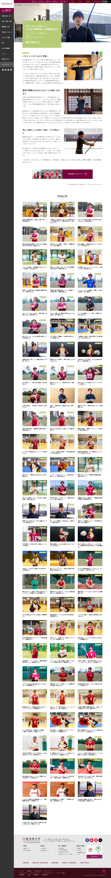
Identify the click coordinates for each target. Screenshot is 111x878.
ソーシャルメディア (48, 872)
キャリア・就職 (5, 37)
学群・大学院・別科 (7, 21)
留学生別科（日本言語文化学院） (63, 849)
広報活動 (42, 845)
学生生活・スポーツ (7, 32)
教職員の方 (36, 874)
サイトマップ (48, 871)
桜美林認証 (45, 874)
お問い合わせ (38, 871)
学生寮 (79, 850)
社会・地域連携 (5, 48)
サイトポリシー (23, 872)
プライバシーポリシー (35, 872)
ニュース (4, 53)
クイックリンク (5, 64)
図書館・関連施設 (81, 845)
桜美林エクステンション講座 (65, 854)
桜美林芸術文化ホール (81, 853)
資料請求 (29, 871)
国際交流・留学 (5, 26)
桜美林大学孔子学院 (63, 852)
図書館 (79, 848)
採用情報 (22, 874)
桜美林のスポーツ (45, 850)
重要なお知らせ (5, 59)
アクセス (22, 871)
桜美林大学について (7, 16)
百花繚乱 (19, 4)
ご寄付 (28, 874)
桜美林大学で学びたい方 (8, 10)
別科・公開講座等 (62, 845)
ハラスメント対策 (61, 872)
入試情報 (25, 845)
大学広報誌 (43, 848)
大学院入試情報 (27, 850)
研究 (3, 43)
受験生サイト (27, 848)
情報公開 (95, 856)
